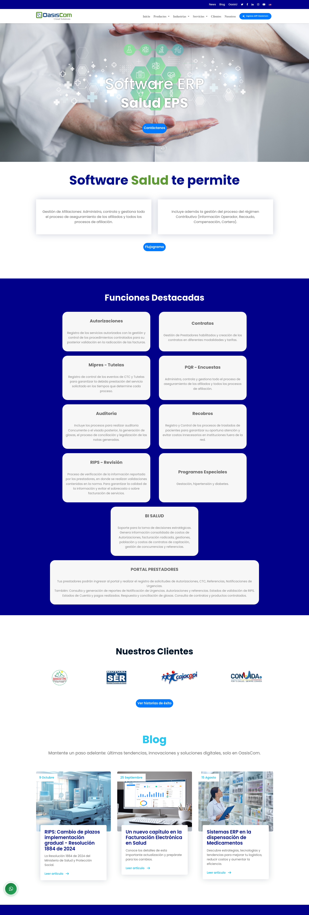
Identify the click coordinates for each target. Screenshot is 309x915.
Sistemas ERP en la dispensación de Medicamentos (229, 769)
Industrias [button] (180, 16)
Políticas (164, 865)
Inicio (146, 16)
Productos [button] (160, 16)
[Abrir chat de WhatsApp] (11, 889)
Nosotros (230, 16)
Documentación (211, 855)
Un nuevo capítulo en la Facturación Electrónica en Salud (154, 769)
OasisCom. (90, 904)
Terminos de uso (171, 855)
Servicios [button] (199, 16)
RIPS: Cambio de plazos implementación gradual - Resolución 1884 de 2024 (72, 771)
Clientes (216, 16)
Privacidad (166, 860)
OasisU (203, 860)
